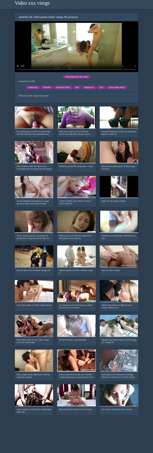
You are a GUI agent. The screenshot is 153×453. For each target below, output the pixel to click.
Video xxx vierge (32, 3)
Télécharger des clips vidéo (76, 77)
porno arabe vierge (116, 87)
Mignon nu (89, 87)
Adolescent (32, 87)
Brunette (46, 87)
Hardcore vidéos (63, 87)
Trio (101, 87)
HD (77, 87)
